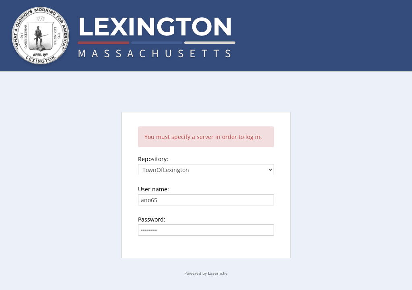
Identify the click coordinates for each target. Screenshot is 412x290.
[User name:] (206, 199)
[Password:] (206, 230)
